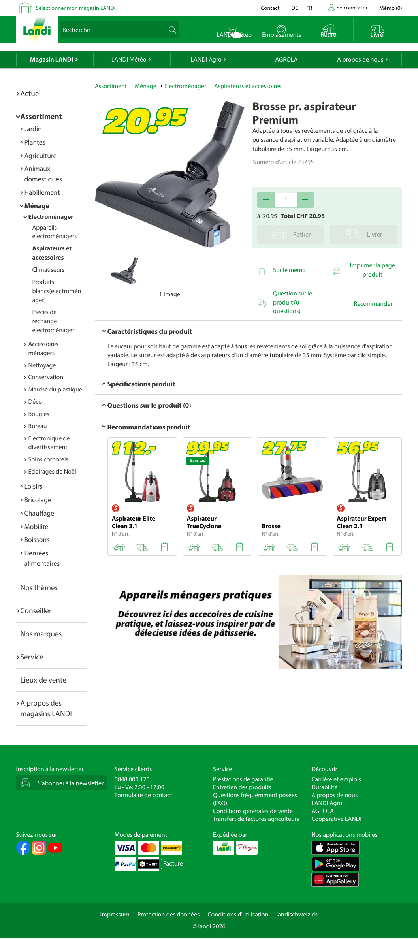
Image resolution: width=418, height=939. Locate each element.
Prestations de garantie (243, 779)
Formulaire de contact (143, 795)
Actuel (31, 93)
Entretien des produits (242, 787)
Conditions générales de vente (253, 811)
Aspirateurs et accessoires (247, 86)
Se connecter (352, 7)
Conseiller (36, 610)
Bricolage (37, 499)
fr (309, 7)
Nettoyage (42, 365)
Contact (270, 7)
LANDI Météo (129, 60)
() (390, 7)
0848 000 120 (132, 779)
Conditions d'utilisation (237, 914)
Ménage (36, 205)
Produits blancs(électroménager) (56, 291)
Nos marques (41, 633)
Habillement (42, 192)
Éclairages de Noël (52, 472)
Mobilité (36, 526)
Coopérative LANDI (336, 819)
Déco (35, 402)
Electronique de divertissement (49, 443)
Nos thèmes (39, 587)
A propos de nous (360, 60)
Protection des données (168, 914)
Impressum (115, 914)
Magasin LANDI (51, 60)
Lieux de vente (43, 680)
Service (32, 656)
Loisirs (33, 486)
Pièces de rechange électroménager (53, 321)
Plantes (34, 142)
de (295, 7)
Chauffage (39, 512)
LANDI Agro (205, 60)
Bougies (38, 414)
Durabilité (324, 787)
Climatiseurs (48, 270)
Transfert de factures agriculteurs (256, 819)
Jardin (33, 128)
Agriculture (40, 155)
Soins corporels (48, 459)
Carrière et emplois (336, 779)
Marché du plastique (55, 389)
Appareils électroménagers (54, 232)
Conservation (46, 377)
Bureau (37, 426)
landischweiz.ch (297, 914)
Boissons (37, 539)
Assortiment (41, 116)
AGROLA (286, 60)
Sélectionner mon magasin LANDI (76, 7)
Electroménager (50, 217)
